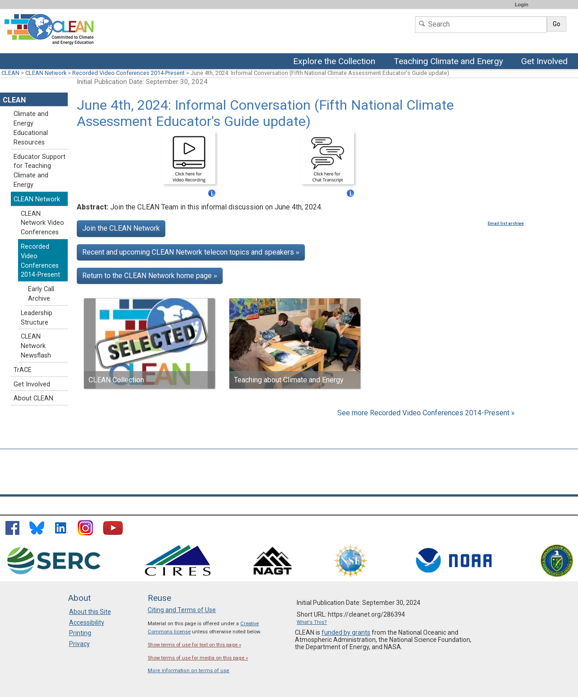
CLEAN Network (45, 73)
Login (521, 4)
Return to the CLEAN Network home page (149, 275)
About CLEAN (33, 398)
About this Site (90, 611)
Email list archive (506, 223)
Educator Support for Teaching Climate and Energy (39, 171)
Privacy (79, 643)
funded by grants (346, 632)
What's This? (312, 622)
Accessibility (86, 622)
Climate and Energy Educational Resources (31, 128)
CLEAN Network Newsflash (36, 346)
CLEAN (10, 73)
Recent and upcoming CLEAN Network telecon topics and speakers (190, 252)
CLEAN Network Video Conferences (42, 223)
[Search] (481, 24)
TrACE (23, 370)
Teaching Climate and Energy (449, 62)
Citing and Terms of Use (182, 609)
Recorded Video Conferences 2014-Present (128, 73)
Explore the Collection (336, 62)
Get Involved (545, 62)
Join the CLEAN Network (121, 228)
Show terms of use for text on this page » (194, 645)
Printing (80, 633)
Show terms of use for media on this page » (198, 658)
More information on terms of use (188, 671)
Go (556, 24)
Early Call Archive (41, 293)
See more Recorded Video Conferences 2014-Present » (426, 413)
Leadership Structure (36, 317)
